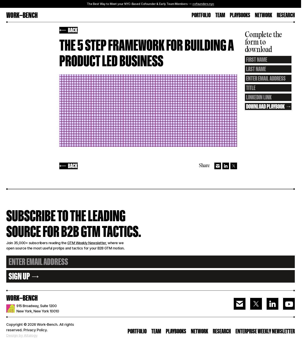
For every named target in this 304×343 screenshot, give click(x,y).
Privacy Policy (35, 330)
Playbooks (240, 15)
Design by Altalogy (22, 335)
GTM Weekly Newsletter (86, 243)
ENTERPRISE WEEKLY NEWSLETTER (265, 331)
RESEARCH (286, 15)
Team (156, 331)
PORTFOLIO (201, 15)
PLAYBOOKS (176, 331)
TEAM (220, 15)
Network (263, 15)
